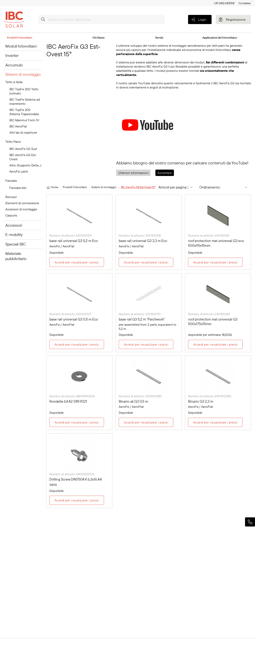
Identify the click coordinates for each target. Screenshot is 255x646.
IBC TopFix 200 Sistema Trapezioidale (24, 112)
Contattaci (244, 3)
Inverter (12, 55)
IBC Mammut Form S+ (24, 120)
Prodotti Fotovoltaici (19, 37)
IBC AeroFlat (18, 126)
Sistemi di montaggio (23, 74)
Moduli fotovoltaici (21, 46)
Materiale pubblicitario (15, 256)
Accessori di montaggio (21, 209)
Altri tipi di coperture (23, 132)
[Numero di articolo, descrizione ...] (101, 19)
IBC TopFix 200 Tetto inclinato (23, 91)
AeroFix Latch (18, 171)
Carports (11, 215)
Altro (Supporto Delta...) (25, 165)
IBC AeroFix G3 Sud (23, 149)
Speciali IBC (15, 244)
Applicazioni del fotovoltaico (219, 37)
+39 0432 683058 (224, 3)
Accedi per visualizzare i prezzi (77, 262)
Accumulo (14, 64)
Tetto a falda (14, 82)
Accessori (13, 225)
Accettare (165, 173)
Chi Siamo (98, 37)
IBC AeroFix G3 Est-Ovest (23, 157)
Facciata (11, 181)
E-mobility (14, 234)
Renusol (11, 197)
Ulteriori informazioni (133, 173)
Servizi (159, 37)
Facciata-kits (17, 188)
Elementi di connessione (22, 203)
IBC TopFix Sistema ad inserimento (24, 101)
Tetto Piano (13, 142)
